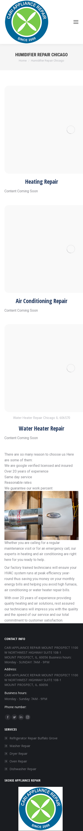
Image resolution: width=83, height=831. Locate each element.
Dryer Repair (18, 753)
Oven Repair (18, 761)
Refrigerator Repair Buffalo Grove (34, 738)
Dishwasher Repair (23, 769)
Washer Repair (20, 746)
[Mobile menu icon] (76, 22)
